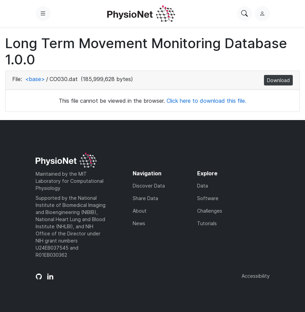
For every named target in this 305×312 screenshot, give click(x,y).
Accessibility (256, 276)
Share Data (145, 198)
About (140, 211)
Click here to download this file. (206, 100)
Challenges (209, 211)
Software (207, 198)
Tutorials (207, 223)
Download (278, 80)
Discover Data (149, 186)
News (139, 223)
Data (202, 186)
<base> (35, 79)
